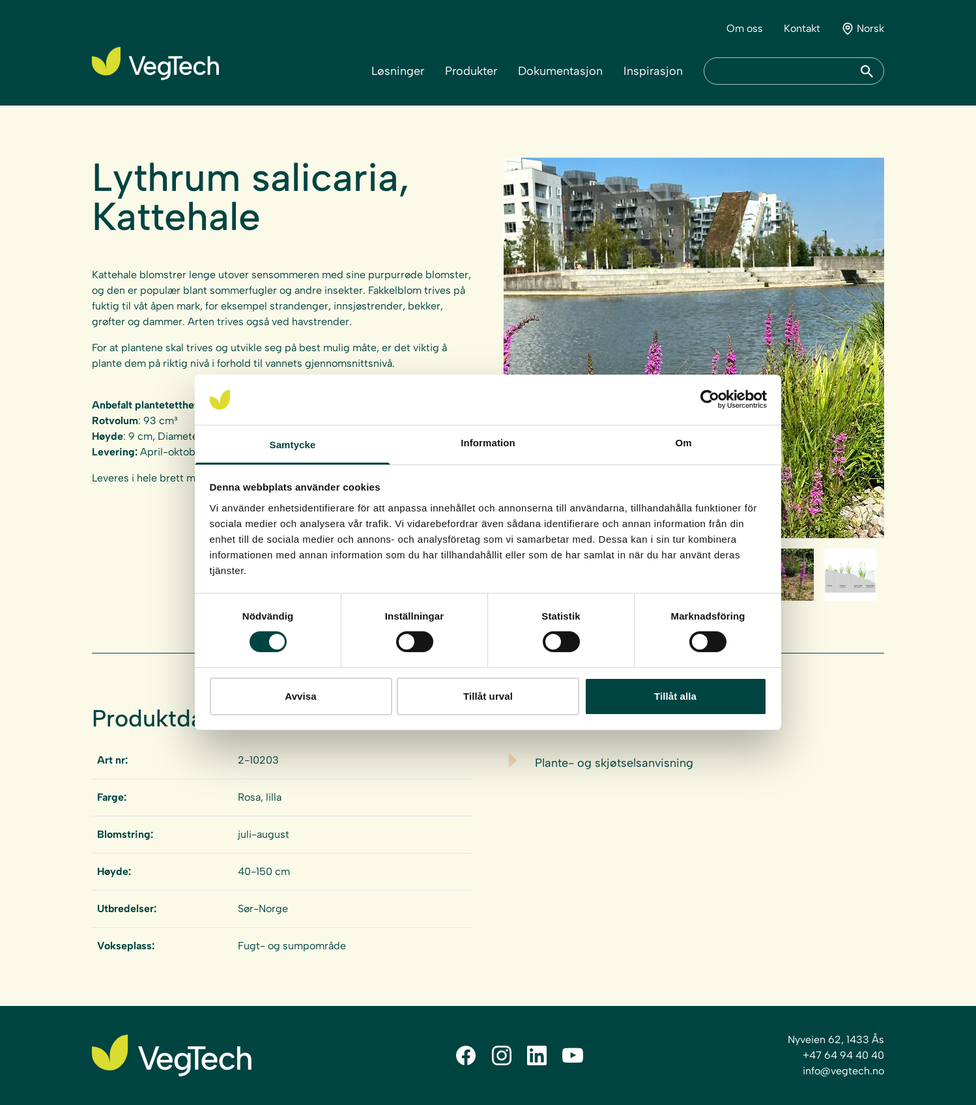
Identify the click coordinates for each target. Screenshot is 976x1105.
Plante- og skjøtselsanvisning (614, 763)
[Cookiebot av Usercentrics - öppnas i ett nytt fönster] (710, 399)
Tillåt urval (488, 696)
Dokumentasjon (560, 71)
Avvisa (300, 696)
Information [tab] (488, 442)
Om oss (744, 28)
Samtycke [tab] (293, 444)
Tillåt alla (675, 696)
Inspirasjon (653, 71)
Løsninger (397, 71)
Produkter (471, 71)
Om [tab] (683, 442)
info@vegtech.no (843, 1071)
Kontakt (802, 28)
